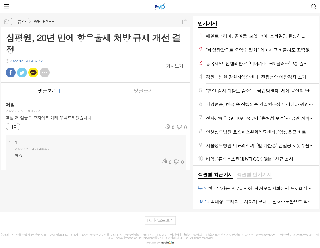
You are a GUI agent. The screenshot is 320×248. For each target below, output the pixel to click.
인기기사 (207, 23)
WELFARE (44, 21)
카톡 (33, 72)
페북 (11, 72)
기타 (45, 72)
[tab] (215, 175)
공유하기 (184, 21)
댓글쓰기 (143, 90)
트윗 (22, 72)
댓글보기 (48, 90)
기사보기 (174, 66)
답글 (13, 127)
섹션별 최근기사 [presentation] (215, 174)
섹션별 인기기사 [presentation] (254, 174)
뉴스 (21, 21)
